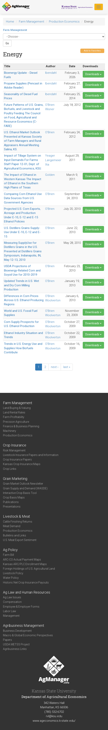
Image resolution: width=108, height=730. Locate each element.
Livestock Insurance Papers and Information (30, 455)
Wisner (49, 109)
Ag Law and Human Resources (26, 592)
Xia (47, 164)
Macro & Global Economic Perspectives (28, 635)
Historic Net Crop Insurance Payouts (26, 582)
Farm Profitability (13, 417)
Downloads (93, 74)
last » (66, 367)
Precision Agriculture (16, 421)
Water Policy (11, 577)
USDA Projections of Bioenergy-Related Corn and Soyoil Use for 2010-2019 (22, 270)
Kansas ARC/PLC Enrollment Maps (25, 564)
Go (7, 43)
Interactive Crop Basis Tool (20, 493)
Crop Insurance (14, 445)
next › (54, 367)
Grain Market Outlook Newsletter (23, 483)
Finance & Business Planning (21, 426)
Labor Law (9, 611)
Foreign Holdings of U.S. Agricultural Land (29, 568)
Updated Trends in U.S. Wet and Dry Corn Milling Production (21, 285)
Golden (50, 175)
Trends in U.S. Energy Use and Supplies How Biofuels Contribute (23, 348)
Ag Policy (10, 550)
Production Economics (64, 21)
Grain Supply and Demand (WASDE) (25, 488)
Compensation (12, 601)
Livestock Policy (13, 573)
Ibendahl (50, 73)
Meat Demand (11, 526)
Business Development (17, 630)
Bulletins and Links (14, 535)
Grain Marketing (15, 479)
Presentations (11, 506)
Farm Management (31, 21)
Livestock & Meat (16, 516)
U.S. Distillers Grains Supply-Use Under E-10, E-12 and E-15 (22, 232)
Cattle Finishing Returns (17, 521)
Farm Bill (8, 554)
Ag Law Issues (12, 597)
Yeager (50, 155)
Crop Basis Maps (14, 497)
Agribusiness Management (23, 625)
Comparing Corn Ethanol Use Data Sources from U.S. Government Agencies (23, 198)
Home (10, 21)
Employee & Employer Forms (21, 606)
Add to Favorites (92, 50)
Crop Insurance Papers (17, 459)
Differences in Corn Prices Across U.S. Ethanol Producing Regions (24, 300)
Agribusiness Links (15, 649)
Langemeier (53, 160)
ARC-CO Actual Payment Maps (22, 559)
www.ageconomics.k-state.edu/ (54, 720)
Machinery (9, 430)
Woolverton (52, 300)
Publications (11, 502)
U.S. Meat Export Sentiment (19, 540)
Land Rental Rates (14, 412)
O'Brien (49, 105)
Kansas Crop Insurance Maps (21, 464)
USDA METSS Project (16, 644)
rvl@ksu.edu (54, 716)
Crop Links (9, 468)
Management (11, 615)
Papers (7, 639)
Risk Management (14, 450)
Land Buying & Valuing (17, 407)
